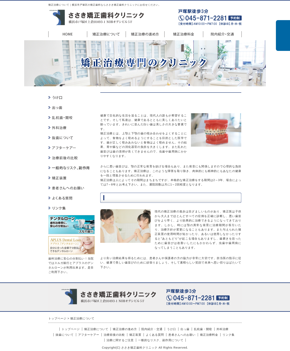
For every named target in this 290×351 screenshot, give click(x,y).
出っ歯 (185, 329)
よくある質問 (155, 334)
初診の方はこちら (283, 35)
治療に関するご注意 (120, 340)
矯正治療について (96, 329)
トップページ (71, 329)
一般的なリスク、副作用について (160, 340)
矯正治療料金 (209, 334)
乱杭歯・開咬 (203, 329)
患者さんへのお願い (182, 334)
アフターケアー (88, 334)
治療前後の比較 (114, 334)
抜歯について (65, 334)
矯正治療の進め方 (125, 329)
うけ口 (171, 329)
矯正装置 (135, 334)
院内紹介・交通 (152, 329)
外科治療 (222, 329)
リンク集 (229, 334)
